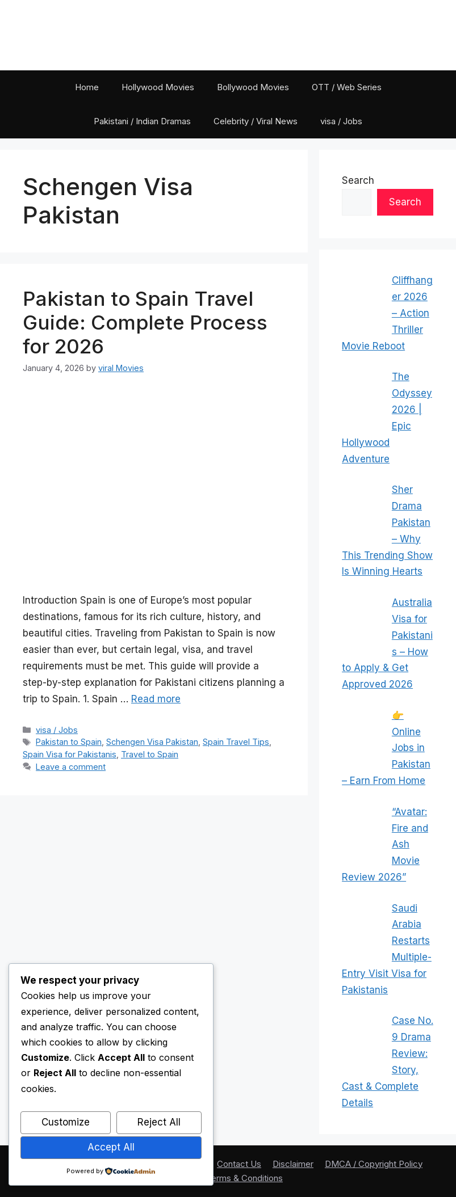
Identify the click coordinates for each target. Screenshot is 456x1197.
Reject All (159, 1122)
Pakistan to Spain (69, 742)
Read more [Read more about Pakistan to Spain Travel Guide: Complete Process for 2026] (156, 699)
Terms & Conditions (244, 1178)
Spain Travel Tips (236, 742)
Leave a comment (71, 767)
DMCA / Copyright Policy (373, 1163)
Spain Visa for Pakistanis (69, 754)
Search (358, 180)
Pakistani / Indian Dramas (142, 121)
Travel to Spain (149, 754)
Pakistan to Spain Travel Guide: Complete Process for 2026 (145, 322)
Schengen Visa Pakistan (152, 742)
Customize (65, 1122)
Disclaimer (293, 1163)
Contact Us (239, 1163)
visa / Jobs (341, 121)
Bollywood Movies (253, 87)
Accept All (111, 1147)
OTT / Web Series (347, 87)
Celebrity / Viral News (256, 121)
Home (87, 87)
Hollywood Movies (158, 87)
